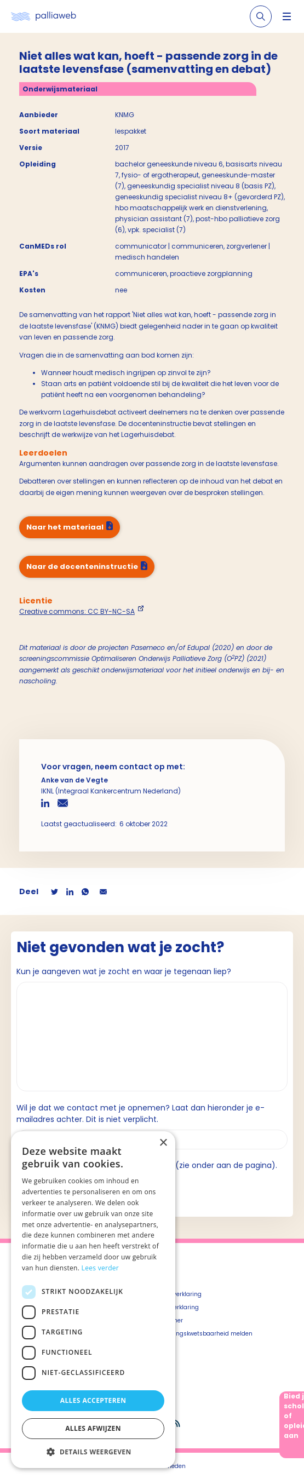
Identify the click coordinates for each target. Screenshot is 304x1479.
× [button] (163, 1143)
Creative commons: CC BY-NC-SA (77, 611)
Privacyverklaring (177, 1294)
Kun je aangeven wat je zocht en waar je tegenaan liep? (123, 971)
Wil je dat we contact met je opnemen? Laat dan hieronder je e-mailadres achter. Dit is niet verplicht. (140, 1113)
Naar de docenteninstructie (82, 566)
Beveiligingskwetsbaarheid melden (202, 1334)
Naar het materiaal (65, 527)
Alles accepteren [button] (93, 1400)
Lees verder (100, 1268)
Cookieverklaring (175, 1307)
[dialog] (93, 1299)
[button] (93, 1451)
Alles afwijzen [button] (93, 1428)
